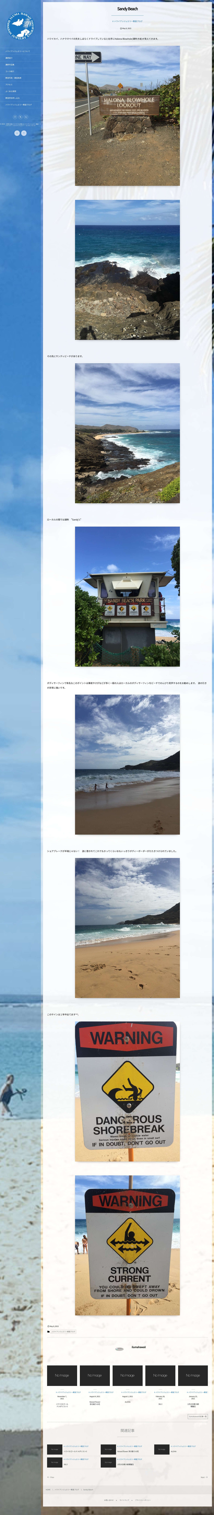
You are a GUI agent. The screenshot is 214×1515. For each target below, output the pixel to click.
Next (204, 1477)
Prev (50, 1477)
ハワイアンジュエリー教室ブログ (128, 21)
